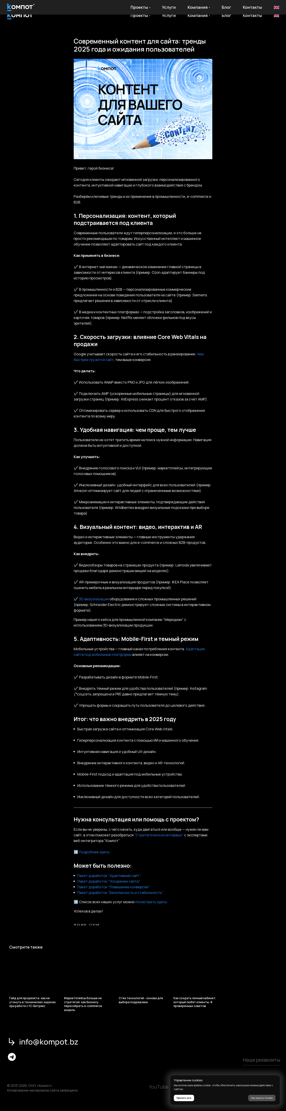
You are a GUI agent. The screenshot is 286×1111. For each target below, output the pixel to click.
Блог (226, 15)
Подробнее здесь (94, 855)
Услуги (169, 15)
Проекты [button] (139, 15)
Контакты (252, 15)
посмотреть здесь (151, 905)
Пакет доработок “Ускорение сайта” (108, 885)
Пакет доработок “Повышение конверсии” (113, 890)
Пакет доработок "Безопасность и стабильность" (120, 896)
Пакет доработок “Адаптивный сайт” (109, 879)
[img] (12, 1064)
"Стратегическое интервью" (158, 838)
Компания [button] (198, 15)
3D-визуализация (94, 602)
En (276, 15)
